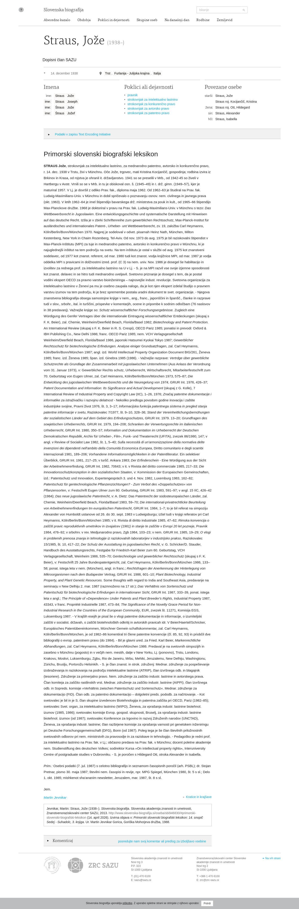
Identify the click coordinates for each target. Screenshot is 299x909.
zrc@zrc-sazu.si (209, 880)
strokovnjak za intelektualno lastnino (152, 99)
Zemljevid (224, 20)
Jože (70, 96)
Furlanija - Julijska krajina (131, 73)
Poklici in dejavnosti (113, 20)
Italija (157, 73)
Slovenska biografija (64, 10)
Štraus (59, 107)
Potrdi (207, 903)
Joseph (72, 101)
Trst (107, 73)
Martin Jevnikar (55, 797)
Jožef (71, 113)
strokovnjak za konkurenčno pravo (151, 104)
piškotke (127, 903)
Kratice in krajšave (199, 797)
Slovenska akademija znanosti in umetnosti (156, 858)
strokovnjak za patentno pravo (148, 113)
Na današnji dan (177, 20)
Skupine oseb (147, 20)
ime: (48, 101)
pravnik (132, 95)
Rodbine (203, 20)
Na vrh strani (272, 858)
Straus (59, 96)
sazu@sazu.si (142, 880)
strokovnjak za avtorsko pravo (148, 108)
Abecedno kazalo (57, 20)
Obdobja (84, 20)
